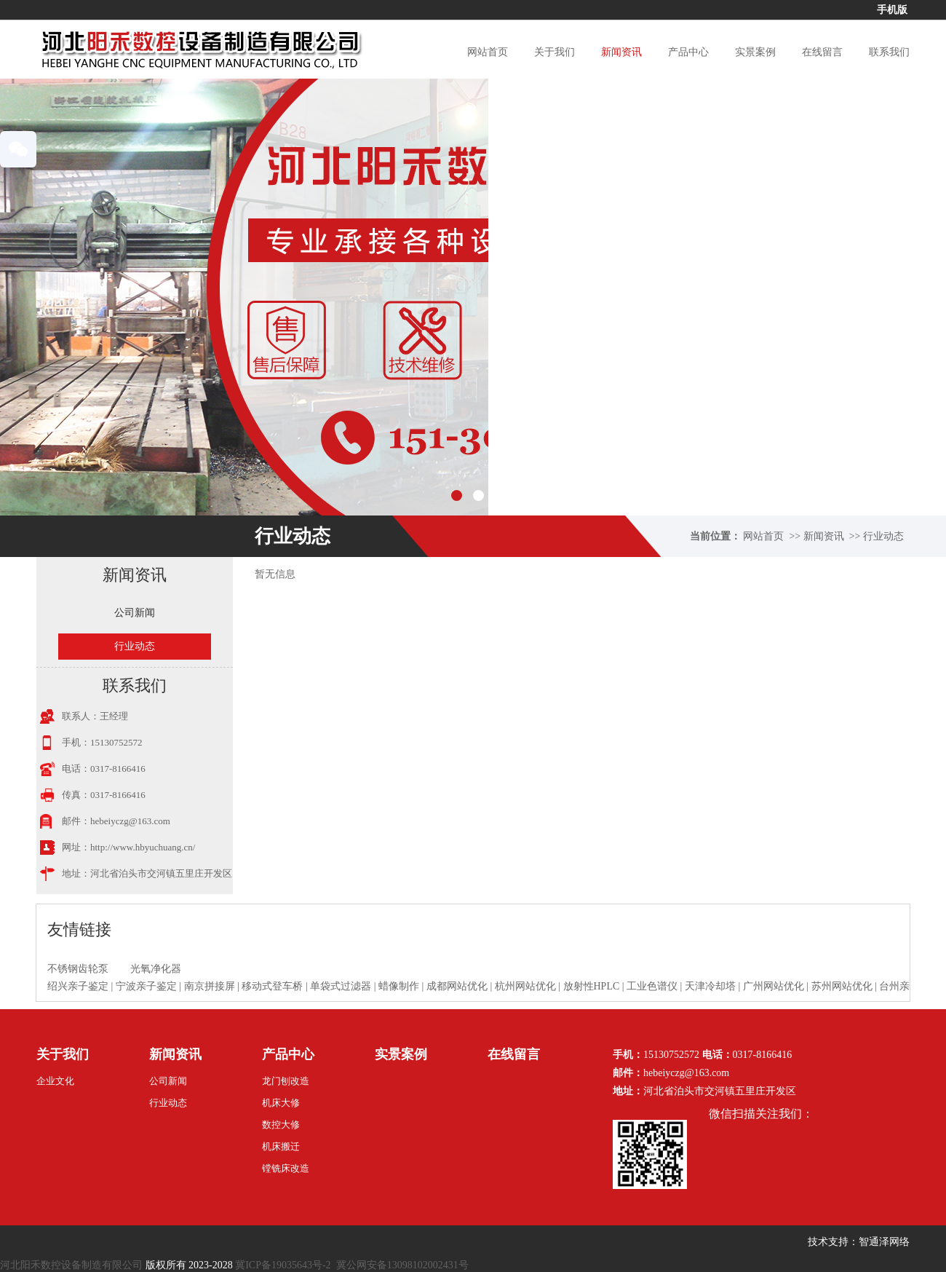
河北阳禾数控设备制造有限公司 (71, 1265)
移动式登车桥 (272, 986)
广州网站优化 (773, 986)
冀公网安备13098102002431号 (402, 1265)
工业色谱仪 (652, 986)
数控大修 (281, 1124)
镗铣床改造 (285, 1168)
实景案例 (755, 52)
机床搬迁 (281, 1146)
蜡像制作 (398, 986)
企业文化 (55, 1080)
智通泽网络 (884, 1241)
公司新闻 (134, 612)
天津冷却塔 (710, 986)
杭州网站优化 (525, 986)
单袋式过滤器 (340, 986)
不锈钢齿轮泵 (77, 968)
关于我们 (554, 52)
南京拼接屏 (209, 986)
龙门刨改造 (285, 1080)
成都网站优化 (457, 986)
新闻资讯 (621, 52)
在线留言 (822, 52)
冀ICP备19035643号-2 (282, 1265)
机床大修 (281, 1102)
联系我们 (889, 52)
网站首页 (487, 52)
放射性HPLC (591, 986)
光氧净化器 (155, 968)
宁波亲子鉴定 (146, 986)
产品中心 (688, 52)
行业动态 (883, 536)
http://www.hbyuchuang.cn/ (142, 847)
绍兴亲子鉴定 (77, 986)
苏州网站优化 (842, 986)
